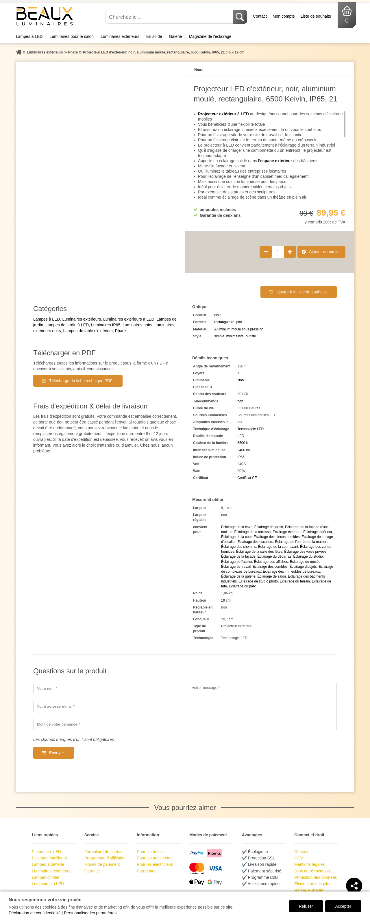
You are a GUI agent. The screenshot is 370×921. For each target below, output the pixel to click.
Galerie (175, 36)
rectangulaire (224, 322)
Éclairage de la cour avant (278, 547)
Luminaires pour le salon (72, 36)
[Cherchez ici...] (170, 17)
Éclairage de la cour (236, 537)
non (240, 401)
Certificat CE (247, 478)
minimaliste (235, 336)
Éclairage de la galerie (238, 576)
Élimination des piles (312, 883)
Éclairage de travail (236, 567)
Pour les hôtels (150, 851)
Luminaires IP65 (105, 325)
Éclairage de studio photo (258, 581)
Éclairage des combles (270, 567)
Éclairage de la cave (236, 527)
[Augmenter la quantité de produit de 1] (290, 252)
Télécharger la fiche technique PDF (80, 380)
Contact (260, 16)
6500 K (242, 443)
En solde (154, 36)
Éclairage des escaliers (255, 542)
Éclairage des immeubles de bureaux (291, 571)
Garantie (92, 871)
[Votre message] (262, 706)
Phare (120, 330)
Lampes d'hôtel (45, 877)
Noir (217, 315)
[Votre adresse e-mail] (107, 706)
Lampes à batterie (48, 864)
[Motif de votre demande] (107, 724)
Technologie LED (250, 429)
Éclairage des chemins (238, 547)
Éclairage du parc (242, 586)
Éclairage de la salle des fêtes (259, 552)
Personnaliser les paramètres (90, 913)
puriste (250, 336)
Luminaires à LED (48, 883)
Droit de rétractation (312, 871)
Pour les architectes (154, 858)
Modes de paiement (102, 864)
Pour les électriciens (155, 864)
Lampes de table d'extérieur (88, 330)
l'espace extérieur (275, 160)
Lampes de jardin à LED (67, 325)
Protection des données (315, 877)
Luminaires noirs (137, 325)
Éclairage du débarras (274, 556)
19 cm (226, 600)
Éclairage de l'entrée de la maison (301, 542)
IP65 (241, 457)
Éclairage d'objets (303, 567)
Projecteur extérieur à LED (223, 114)
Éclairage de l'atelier (236, 562)
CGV (298, 858)
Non (240, 380)
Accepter (343, 906)
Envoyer (56, 752)
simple (219, 336)
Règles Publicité (308, 890)
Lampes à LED (29, 36)
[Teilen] (354, 885)
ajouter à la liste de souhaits (301, 292)
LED (240, 436)
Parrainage (147, 871)
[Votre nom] (107, 688)
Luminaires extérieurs (120, 36)
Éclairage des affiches (271, 562)
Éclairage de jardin (268, 527)
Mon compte (284, 16)
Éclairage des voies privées (305, 552)
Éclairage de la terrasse (252, 532)
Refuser (306, 906)
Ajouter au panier (324, 251)
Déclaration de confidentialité (35, 913)
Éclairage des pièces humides (276, 537)
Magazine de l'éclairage (210, 36)
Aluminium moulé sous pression (238, 329)
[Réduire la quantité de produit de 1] (266, 252)
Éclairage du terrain (295, 581)
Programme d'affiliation (104, 858)
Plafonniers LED (46, 851)
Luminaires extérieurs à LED (128, 319)
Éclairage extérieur (287, 532)
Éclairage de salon (272, 576)
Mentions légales (309, 864)
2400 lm (243, 450)
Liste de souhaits (316, 16)
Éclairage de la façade (238, 556)
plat (239, 322)
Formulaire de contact (103, 851)
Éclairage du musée (305, 562)
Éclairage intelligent (49, 858)
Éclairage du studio (308, 556)
